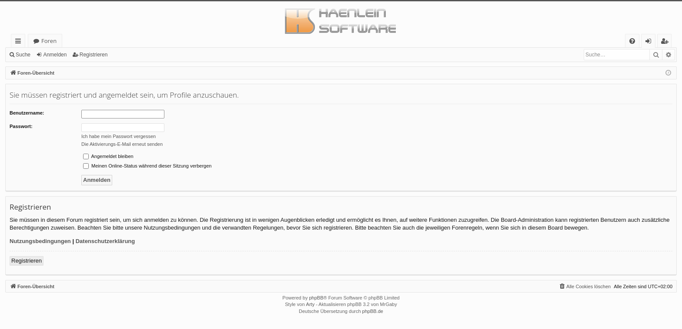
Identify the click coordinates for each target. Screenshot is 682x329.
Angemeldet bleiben (108, 156)
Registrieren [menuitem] (666, 42)
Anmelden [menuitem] (650, 42)
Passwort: (21, 126)
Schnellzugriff (20, 42)
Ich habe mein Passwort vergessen (118, 136)
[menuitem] (632, 41)
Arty (310, 304)
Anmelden (55, 55)
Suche (23, 55)
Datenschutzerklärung (105, 241)
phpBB (316, 297)
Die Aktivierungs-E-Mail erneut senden (122, 144)
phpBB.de (372, 311)
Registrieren (94, 55)
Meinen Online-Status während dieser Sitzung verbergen (147, 165)
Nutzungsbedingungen (40, 241)
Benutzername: (27, 112)
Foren (49, 41)
